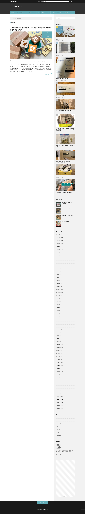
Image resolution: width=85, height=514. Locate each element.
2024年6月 (59, 255)
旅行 (48, 12)
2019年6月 (59, 377)
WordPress (51, 510)
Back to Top (42, 502)
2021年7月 (59, 301)
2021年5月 (59, 307)
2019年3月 (59, 387)
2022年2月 (59, 280)
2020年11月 (59, 326)
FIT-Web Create (40, 510)
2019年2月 (59, 390)
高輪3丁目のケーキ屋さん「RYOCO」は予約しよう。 (65, 53)
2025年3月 (59, 234)
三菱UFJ (39, 61)
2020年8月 (59, 335)
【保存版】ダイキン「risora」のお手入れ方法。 (64, 192)
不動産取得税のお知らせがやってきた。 (63, 78)
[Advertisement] (65, 477)
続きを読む (47, 74)
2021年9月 (59, 295)
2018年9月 (59, 405)
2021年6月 (59, 304)
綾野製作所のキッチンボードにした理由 (63, 161)
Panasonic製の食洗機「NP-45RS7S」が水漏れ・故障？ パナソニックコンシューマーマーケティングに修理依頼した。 (65, 129)
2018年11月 (59, 399)
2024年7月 (59, 252)
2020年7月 (59, 338)
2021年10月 (59, 292)
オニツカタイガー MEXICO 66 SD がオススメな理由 (65, 175)
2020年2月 (59, 353)
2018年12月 (59, 396)
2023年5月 (59, 261)
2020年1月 (59, 356)
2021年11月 (59, 289)
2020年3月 (59, 350)
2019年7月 (59, 374)
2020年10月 (59, 329)
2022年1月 (59, 283)
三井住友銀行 (35, 61)
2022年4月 (59, 274)
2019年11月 (59, 362)
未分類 (58, 429)
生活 (38, 12)
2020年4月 (59, 347)
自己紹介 (13, 12)
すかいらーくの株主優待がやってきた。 (63, 95)
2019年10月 (59, 365)
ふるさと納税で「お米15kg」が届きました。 (64, 110)
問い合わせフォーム (20, 12)
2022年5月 (59, 271)
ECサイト (59, 12)
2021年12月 (59, 286)
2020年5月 (59, 344)
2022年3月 (59, 277)
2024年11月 (59, 240)
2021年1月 (59, 319)
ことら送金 (30, 61)
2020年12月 (59, 322)
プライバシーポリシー (31, 12)
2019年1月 (59, 393)
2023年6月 (59, 258)
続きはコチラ (58, 454)
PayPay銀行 (15, 61)
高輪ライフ (46, 509)
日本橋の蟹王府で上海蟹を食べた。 (68, 215)
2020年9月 (59, 332)
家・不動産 (66, 12)
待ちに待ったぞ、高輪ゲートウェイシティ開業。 (45, 1)
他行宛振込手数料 (43, 61)
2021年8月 (59, 298)
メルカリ (53, 12)
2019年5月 (59, 380)
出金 (47, 61)
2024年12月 (59, 237)
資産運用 (43, 12)
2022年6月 (59, 268)
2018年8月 (59, 408)
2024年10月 (59, 243)
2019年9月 (59, 368)
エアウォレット (20, 61)
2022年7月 (59, 265)
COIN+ (12, 61)
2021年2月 (59, 316)
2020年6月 (59, 341)
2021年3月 (59, 313)
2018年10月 (59, 402)
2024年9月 (59, 246)
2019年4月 (59, 383)
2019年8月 (59, 371)
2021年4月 (59, 310)
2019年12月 (59, 359)
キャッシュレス (25, 61)
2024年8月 (59, 249)
